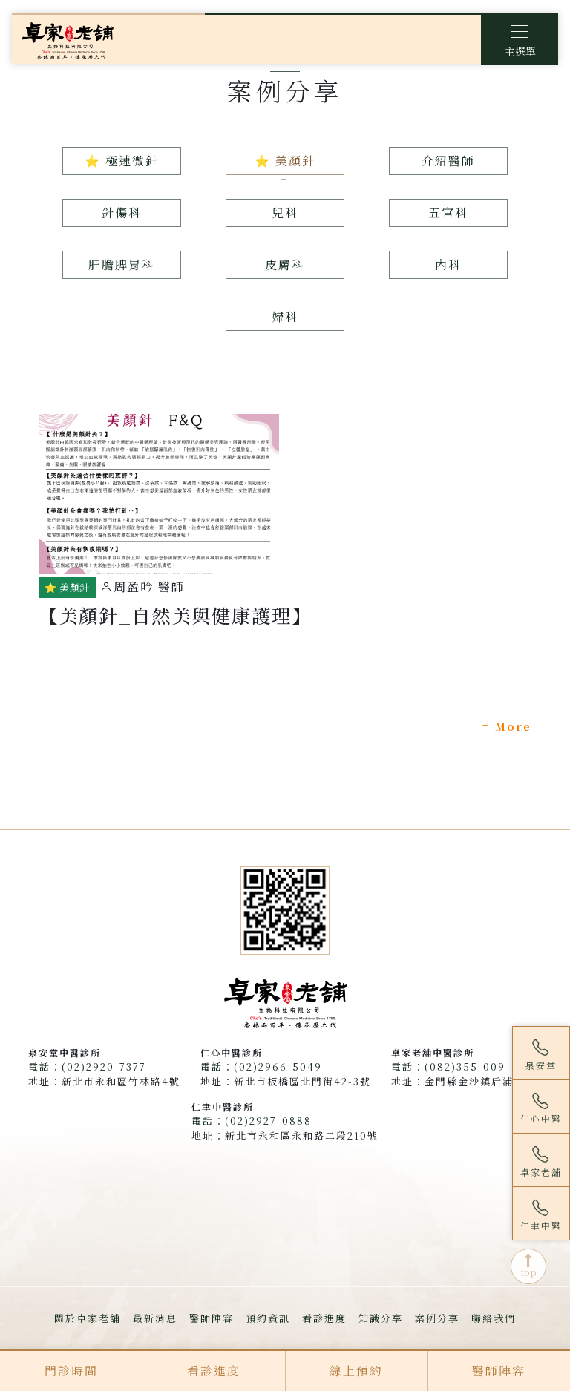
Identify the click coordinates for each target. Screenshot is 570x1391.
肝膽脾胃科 (121, 264)
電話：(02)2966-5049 (261, 1066)
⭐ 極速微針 (122, 160)
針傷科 (122, 212)
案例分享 (437, 1318)
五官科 (448, 212)
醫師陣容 (211, 1318)
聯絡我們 (493, 1318)
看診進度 (324, 1318)
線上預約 (356, 1370)
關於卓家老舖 (87, 1318)
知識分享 (380, 1318)
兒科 (285, 212)
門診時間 (71, 1370)
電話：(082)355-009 (448, 1066)
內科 (448, 264)
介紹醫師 (448, 160)
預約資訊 (268, 1318)
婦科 (285, 316)
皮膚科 (285, 264)
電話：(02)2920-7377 (87, 1066)
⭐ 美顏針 (285, 160)
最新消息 (155, 1318)
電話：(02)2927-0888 (251, 1121)
